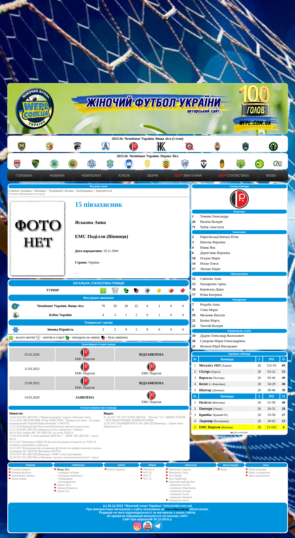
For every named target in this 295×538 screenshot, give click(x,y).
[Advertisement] (147, 42)
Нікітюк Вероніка (212, 242)
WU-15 (147, 478)
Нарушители (104, 190)
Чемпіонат (92, 176)
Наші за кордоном (259, 472)
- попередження (66, 481)
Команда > (41, 190)
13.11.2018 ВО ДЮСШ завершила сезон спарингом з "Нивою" (47, 429)
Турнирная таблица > (62, 190)
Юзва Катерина (211, 295)
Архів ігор (63, 491)
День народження (259, 475)
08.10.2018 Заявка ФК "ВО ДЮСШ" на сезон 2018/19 (41, 432)
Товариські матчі (178, 500)
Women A (148, 469)
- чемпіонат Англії (179, 484)
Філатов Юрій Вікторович (218, 346)
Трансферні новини (23, 475)
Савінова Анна (210, 279)
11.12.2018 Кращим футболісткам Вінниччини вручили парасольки (49, 426)
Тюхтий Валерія (211, 326)
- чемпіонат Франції (180, 497)
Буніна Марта (210, 320)
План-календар (257, 469)
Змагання (188, 176)
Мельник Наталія (212, 315)
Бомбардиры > (86, 190)
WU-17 (147, 475)
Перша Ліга (64, 484)
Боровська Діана (212, 289)
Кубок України (116, 469)
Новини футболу (21, 472)
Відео (223, 469)
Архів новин (19, 478)
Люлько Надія (210, 269)
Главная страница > (22, 190)
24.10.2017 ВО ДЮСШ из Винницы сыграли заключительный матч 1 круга (54, 457)
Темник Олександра (214, 216)
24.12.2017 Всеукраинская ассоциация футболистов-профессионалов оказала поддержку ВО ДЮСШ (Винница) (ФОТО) (55, 450)
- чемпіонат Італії (178, 494)
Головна (24, 176)
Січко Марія (208, 310)
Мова (271, 176)
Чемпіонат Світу (178, 472)
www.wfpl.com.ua (177, 509)
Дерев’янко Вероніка (215, 253)
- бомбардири (65, 478)
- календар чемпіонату (70, 475)
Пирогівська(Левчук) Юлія (219, 237)
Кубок (124, 176)
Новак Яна (207, 247)
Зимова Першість (67, 487)
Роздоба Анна (210, 304)
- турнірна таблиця (68, 472)
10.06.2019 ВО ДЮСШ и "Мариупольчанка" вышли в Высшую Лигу (50, 417)
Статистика (234, 176)
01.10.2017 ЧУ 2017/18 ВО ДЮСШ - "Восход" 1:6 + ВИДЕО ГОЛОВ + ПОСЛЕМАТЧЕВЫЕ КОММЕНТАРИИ (144, 419)
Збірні (152, 176)
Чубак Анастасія (212, 227)
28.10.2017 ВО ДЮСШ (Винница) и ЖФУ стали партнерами (46, 454)
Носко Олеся (209, 263)
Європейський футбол (181, 481)
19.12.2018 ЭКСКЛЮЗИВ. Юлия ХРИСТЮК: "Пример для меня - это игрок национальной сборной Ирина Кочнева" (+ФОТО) (55, 422)
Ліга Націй (175, 475)
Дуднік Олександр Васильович (222, 336)
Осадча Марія (210, 258)
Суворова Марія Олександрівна (222, 341)
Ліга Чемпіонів (177, 478)
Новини (57, 176)
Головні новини (20, 469)
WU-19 (147, 472)
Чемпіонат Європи (179, 469)
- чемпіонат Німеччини (182, 487)
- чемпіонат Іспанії (179, 491)
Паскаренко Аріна (213, 284)
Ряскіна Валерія (211, 222)
